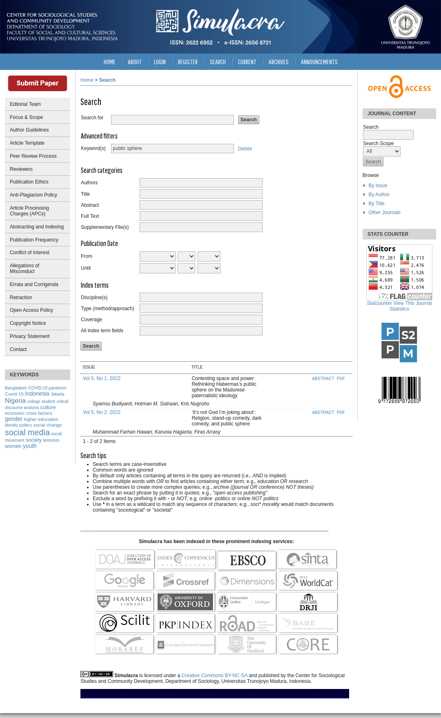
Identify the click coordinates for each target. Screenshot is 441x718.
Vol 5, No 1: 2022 (101, 378)
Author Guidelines (29, 130)
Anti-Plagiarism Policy (33, 195)
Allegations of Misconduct (24, 268)
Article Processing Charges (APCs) (29, 211)
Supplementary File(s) (105, 227)
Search (218, 61)
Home (110, 61)
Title (85, 194)
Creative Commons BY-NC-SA (214, 675)
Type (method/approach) (107, 308)
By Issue (377, 185)
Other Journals (384, 212)
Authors (89, 183)
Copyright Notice (28, 323)
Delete (245, 148)
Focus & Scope (26, 117)
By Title (376, 203)
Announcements (319, 61)
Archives (279, 61)
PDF (341, 378)
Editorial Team (25, 104)
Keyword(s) (93, 148)
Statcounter (379, 303)
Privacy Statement (29, 336)
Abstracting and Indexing (37, 227)
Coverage (91, 319)
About (135, 61)
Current (247, 61)
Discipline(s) (94, 297)
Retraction (21, 297)
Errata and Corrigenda (34, 284)
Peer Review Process (33, 156)
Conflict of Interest (29, 252)
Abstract (90, 205)
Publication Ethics (29, 182)
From (86, 256)
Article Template (27, 143)
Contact (18, 349)
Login (160, 61)
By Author (379, 194)
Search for (92, 118)
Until (86, 268)
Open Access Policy (31, 310)
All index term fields (102, 330)
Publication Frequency (34, 240)
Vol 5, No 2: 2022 (101, 412)
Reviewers (21, 169)
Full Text (90, 216)
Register (188, 61)
